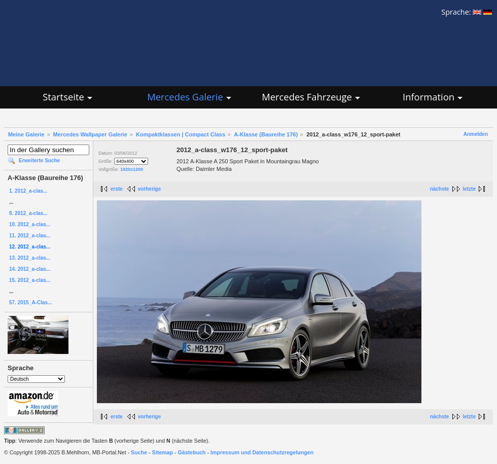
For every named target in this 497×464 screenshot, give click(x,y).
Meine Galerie (26, 134)
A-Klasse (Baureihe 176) (266, 134)
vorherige (149, 189)
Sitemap (162, 452)
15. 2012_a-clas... (29, 280)
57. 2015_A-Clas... (30, 302)
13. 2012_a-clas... (29, 258)
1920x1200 (131, 169)
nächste (439, 189)
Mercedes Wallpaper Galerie (90, 134)
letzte (469, 189)
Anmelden (476, 134)
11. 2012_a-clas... (29, 235)
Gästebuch (192, 452)
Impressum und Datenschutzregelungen (261, 452)
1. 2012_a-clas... (28, 191)
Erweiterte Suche (39, 160)
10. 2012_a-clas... (29, 224)
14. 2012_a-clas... (29, 269)
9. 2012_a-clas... (28, 213)
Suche (139, 452)
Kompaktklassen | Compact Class (180, 134)
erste (117, 189)
